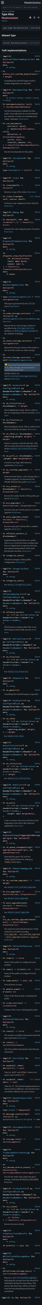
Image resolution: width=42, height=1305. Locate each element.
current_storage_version (16, 357)
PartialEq (18, 1058)
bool (28, 104)
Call (26, 170)
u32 (4, 131)
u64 (38, 1119)
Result (12, 145)
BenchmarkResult (29, 145)
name (8, 969)
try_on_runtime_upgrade (15, 919)
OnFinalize (19, 639)
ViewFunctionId (21, 258)
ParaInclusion (32, 2)
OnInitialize (10, 745)
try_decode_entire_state (16, 1167)
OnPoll (16, 785)
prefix (9, 1245)
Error (6, 225)
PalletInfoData (15, 1045)
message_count (13, 1114)
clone (9, 185)
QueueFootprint (11, 852)
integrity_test (14, 555)
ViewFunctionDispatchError (17, 269)
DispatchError (10, 492)
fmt (8, 219)
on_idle (10, 434)
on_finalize (12, 420)
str (29, 969)
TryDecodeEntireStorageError (22, 1173)
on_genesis (11, 690)
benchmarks (11, 104)
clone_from (11, 196)
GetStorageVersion (13, 285)
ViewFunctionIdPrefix (15, 1233)
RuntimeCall (15, 170)
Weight (8, 77)
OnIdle (16, 700)
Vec (8, 107)
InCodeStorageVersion (20, 297)
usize (21, 958)
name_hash (11, 980)
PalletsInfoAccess (13, 1019)
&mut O (19, 264)
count (9, 1031)
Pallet (34, 28)
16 (30, 980)
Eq (13, 1297)
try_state (11, 486)
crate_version (13, 1003)
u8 (23, 126)
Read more (23, 119)
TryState (18, 1188)
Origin (12, 1110)
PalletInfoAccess (22, 946)
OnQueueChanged (11, 835)
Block (17, 388)
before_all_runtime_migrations (19, 74)
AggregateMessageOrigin (15, 850)
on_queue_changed (15, 847)
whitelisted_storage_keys (16, 1271)
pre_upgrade (12, 503)
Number (17, 394)
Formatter (8, 222)
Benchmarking (20, 90)
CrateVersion (9, 1006)
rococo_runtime (8, 11)
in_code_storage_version (16, 313)
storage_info (13, 1139)
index (9, 958)
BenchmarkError (11, 148)
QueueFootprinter (22, 1098)
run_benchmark (13, 123)
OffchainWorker (11, 594)
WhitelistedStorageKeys (16, 1256)
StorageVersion (11, 299)
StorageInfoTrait (22, 1127)
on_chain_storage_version (16, 341)
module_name (12, 989)
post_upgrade (13, 517)
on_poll (10, 456)
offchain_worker (14, 533)
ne (7, 1079)
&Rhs (5, 1082)
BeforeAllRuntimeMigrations (19, 59)
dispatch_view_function (15, 256)
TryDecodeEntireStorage (16, 1152)
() (32, 222)
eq (7, 1065)
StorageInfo (13, 1142)
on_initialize (13, 403)
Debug (16, 212)
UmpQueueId (24, 1110)
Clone (16, 178)
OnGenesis (18, 678)
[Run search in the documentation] (21, 7)
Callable (18, 158)
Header (6, 394)
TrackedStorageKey (13, 137)
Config (11, 67)
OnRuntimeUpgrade (22, 868)
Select (15, 1217)
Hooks (16, 385)
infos (9, 1042)
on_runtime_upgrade (16, 470)
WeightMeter (25, 458)
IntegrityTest (21, 568)
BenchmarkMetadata (20, 107)
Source (4, 21)
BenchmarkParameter (24, 129)
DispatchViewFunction (15, 241)
